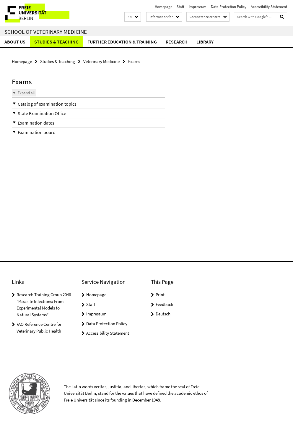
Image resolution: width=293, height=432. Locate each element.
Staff (180, 6)
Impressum (197, 6)
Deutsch (163, 314)
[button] (132, 17)
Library (205, 42)
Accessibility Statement (269, 6)
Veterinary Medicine (101, 61)
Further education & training (122, 42)
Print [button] (160, 294)
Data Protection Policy (228, 6)
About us (14, 42)
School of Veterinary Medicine (45, 31)
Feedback (164, 304)
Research (177, 42)
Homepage (163, 6)
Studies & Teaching (56, 42)
